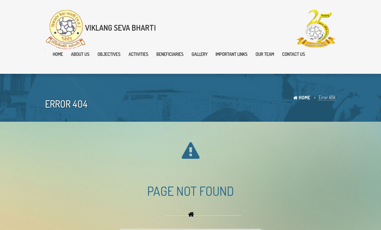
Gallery (200, 54)
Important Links (232, 54)
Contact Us (293, 54)
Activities (138, 54)
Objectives (109, 54)
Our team (265, 54)
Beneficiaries (170, 54)
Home (58, 54)
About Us (80, 54)
